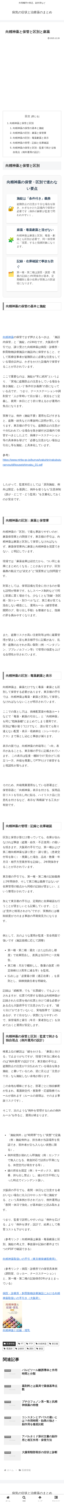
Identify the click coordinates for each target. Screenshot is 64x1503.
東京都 (53, 1344)
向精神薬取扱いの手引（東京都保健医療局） (30, 1258)
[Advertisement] (32, 74)
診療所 (19, 1348)
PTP (29, 1344)
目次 (27, 116)
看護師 (8, 1348)
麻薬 (39, 1348)
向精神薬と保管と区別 (22, 123)
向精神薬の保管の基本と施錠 (28, 128)
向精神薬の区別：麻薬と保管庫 (29, 132)
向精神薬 (8, 337)
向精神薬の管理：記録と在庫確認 (31, 142)
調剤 (30, 1348)
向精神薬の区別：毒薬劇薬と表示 (31, 137)
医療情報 (9, 1344)
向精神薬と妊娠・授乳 (16, 1330)
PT (20, 1344)
